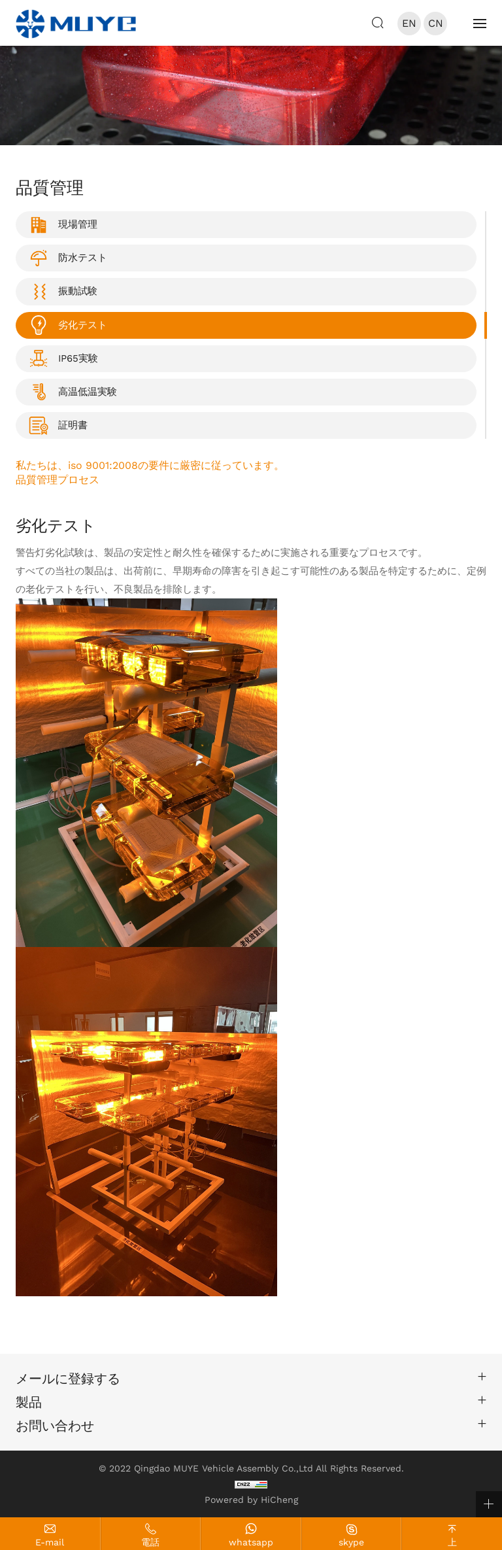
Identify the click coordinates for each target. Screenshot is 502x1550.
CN (435, 23)
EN (409, 23)
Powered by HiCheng (251, 1499)
